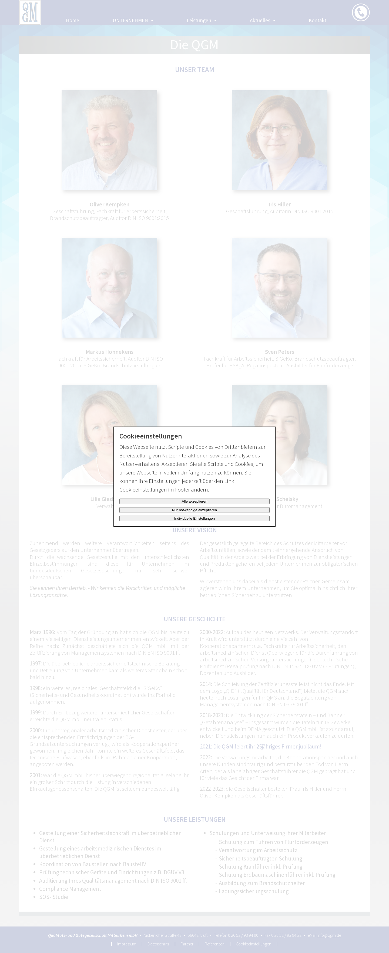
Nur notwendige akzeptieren (194, 510)
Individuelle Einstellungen (194, 518)
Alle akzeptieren (194, 501)
